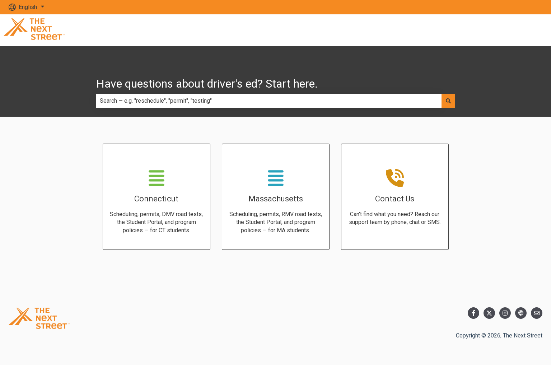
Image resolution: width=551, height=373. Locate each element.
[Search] (448, 101)
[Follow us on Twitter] (489, 313)
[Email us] (536, 313)
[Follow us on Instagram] (505, 313)
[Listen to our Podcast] (521, 313)
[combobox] (269, 101)
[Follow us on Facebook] (473, 313)
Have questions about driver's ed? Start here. (207, 83)
